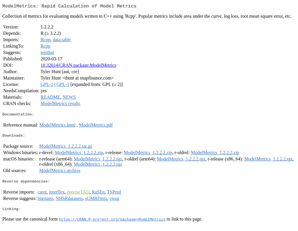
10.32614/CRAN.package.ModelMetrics (78, 66)
